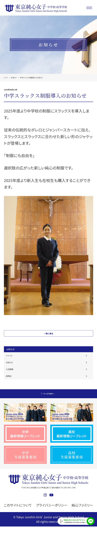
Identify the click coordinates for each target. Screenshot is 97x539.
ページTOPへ (48, 393)
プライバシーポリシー (51, 505)
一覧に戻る (48, 333)
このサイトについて (18, 505)
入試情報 (9, 369)
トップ (6, 77)
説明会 (8, 376)
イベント (9, 355)
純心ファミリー (82, 505)
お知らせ (14, 77)
